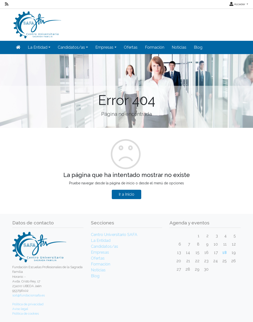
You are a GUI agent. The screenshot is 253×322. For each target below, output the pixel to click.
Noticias (179, 47)
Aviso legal (20, 309)
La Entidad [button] (37, 47)
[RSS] (6, 4)
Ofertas (131, 47)
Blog (198, 47)
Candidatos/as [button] (71, 47)
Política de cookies (25, 313)
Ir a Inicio (126, 194)
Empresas (100, 252)
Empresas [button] (104, 47)
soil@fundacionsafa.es (28, 295)
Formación (154, 47)
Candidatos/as (104, 246)
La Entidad (101, 240)
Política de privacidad (27, 304)
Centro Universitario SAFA (114, 234)
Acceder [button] (237, 4)
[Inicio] (36, 23)
